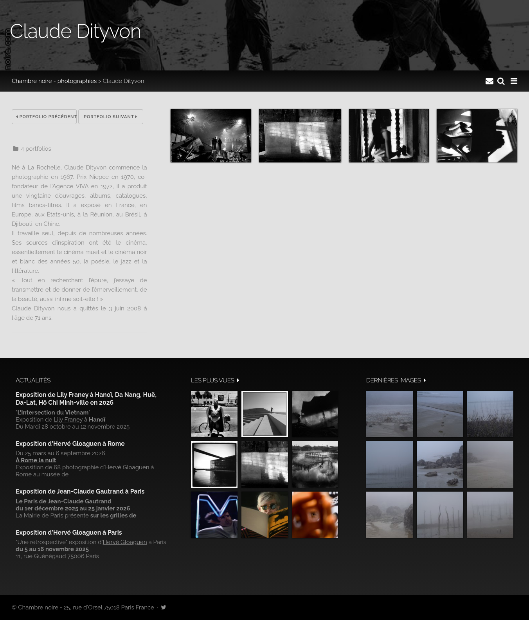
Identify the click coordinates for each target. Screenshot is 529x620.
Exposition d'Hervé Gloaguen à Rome (70, 443)
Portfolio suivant (110, 116)
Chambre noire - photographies (54, 81)
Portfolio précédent (46, 116)
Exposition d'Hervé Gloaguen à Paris (69, 532)
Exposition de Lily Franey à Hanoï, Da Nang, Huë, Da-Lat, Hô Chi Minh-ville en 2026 (86, 398)
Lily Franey (68, 419)
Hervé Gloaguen (127, 467)
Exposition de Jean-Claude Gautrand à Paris (80, 491)
